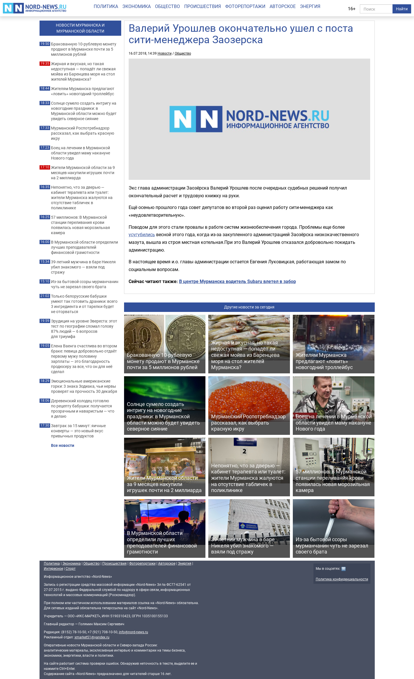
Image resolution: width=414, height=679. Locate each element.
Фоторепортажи (245, 6)
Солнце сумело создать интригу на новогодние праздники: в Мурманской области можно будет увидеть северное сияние (84, 111)
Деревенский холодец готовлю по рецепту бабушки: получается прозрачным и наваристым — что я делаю (82, 408)
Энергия (310, 6)
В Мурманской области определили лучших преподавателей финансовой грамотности (84, 247)
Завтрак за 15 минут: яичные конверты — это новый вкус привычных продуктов (78, 431)
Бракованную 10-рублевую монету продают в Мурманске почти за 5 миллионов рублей (83, 49)
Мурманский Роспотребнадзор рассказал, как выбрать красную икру (82, 133)
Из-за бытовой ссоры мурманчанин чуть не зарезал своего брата (84, 284)
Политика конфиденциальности (342, 579)
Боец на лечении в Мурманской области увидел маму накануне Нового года (80, 153)
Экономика (136, 6)
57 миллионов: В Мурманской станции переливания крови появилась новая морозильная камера (80, 225)
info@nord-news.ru (133, 632)
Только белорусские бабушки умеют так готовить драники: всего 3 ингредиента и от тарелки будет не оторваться (84, 304)
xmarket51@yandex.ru (91, 637)
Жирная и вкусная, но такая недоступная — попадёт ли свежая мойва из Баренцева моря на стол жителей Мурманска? (83, 71)
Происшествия (202, 6)
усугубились (142, 234)
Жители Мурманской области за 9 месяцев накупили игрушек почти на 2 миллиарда (83, 172)
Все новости (62, 445)
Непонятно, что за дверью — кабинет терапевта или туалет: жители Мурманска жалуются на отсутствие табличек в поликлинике (82, 197)
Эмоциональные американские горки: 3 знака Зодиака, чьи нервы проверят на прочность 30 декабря (84, 386)
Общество (167, 6)
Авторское (283, 6)
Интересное (53, 568)
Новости (165, 53)
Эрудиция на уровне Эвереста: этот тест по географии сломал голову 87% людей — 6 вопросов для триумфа (84, 328)
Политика (106, 6)
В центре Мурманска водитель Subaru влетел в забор (237, 281)
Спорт (71, 568)
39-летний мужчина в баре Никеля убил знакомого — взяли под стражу (83, 267)
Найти (402, 8)
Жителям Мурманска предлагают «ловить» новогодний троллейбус (82, 91)
